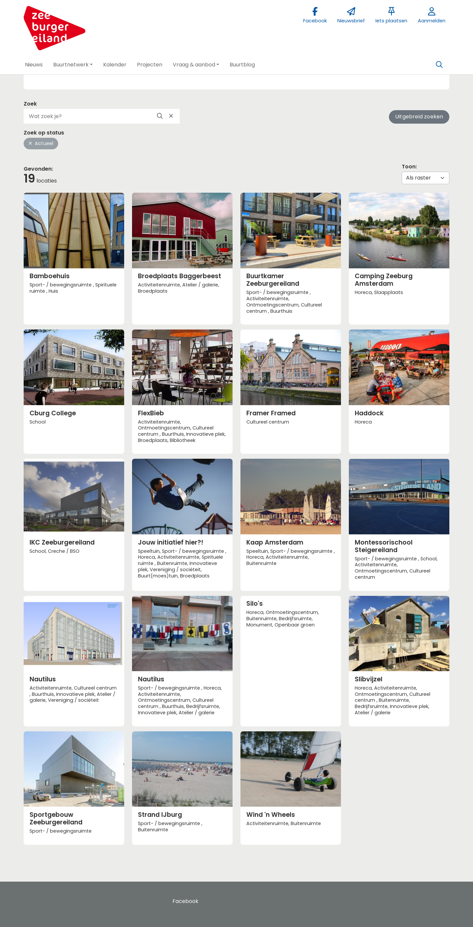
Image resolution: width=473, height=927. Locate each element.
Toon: (409, 166)
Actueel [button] (41, 143)
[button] (34, 64)
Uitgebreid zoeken (419, 116)
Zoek (30, 104)
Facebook (185, 901)
